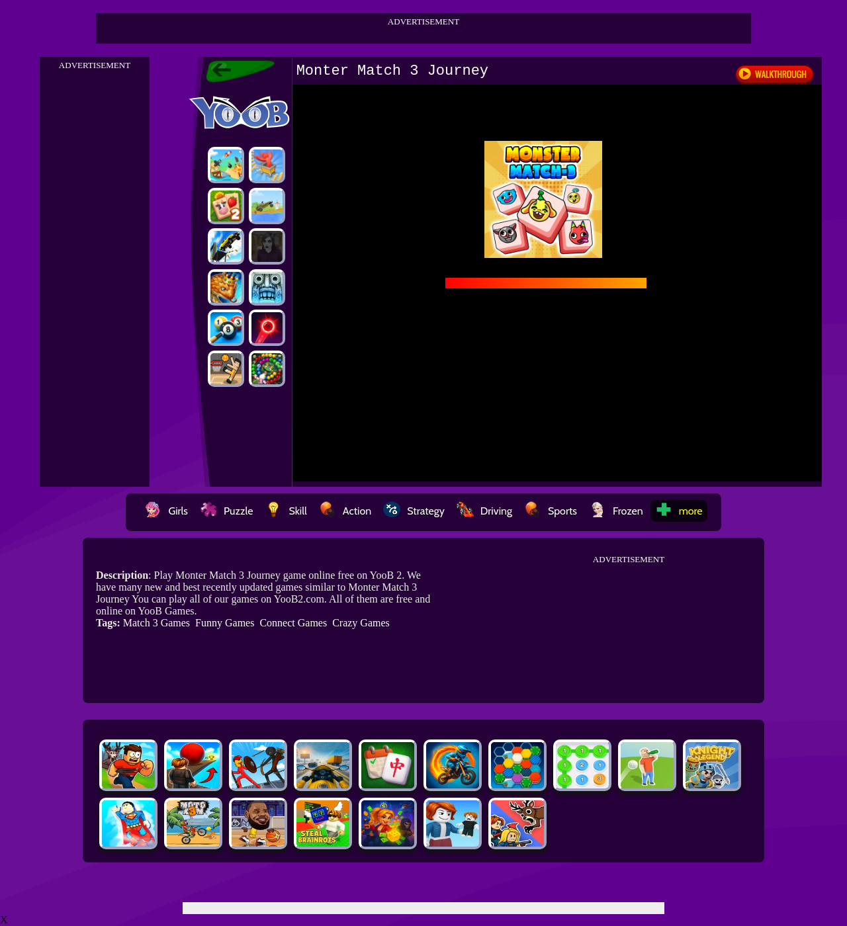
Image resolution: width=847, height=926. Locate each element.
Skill (285, 511)
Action (345, 511)
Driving (484, 511)
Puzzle (226, 511)
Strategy (414, 511)
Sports (550, 511)
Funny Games (224, 622)
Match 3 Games (156, 622)
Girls (166, 511)
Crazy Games (361, 622)
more (679, 511)
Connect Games (293, 622)
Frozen (616, 511)
